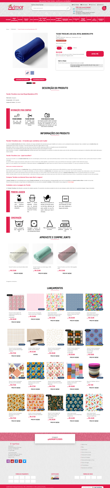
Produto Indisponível (18, 254)
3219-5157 (79, 11)
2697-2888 (11, 450)
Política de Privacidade (86, 454)
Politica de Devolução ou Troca (88, 460)
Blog (82, 447)
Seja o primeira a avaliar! (61, 43)
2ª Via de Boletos (85, 465)
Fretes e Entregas (85, 462)
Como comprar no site (86, 452)
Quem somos (84, 4)
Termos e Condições (86, 457)
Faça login (41, 4)
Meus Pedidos (76, 4)
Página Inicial (84, 444)
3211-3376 (11, 457)
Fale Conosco (93, 4)
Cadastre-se (101, 4)
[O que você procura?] (67, 8)
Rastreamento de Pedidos (87, 467)
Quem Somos (84, 449)
